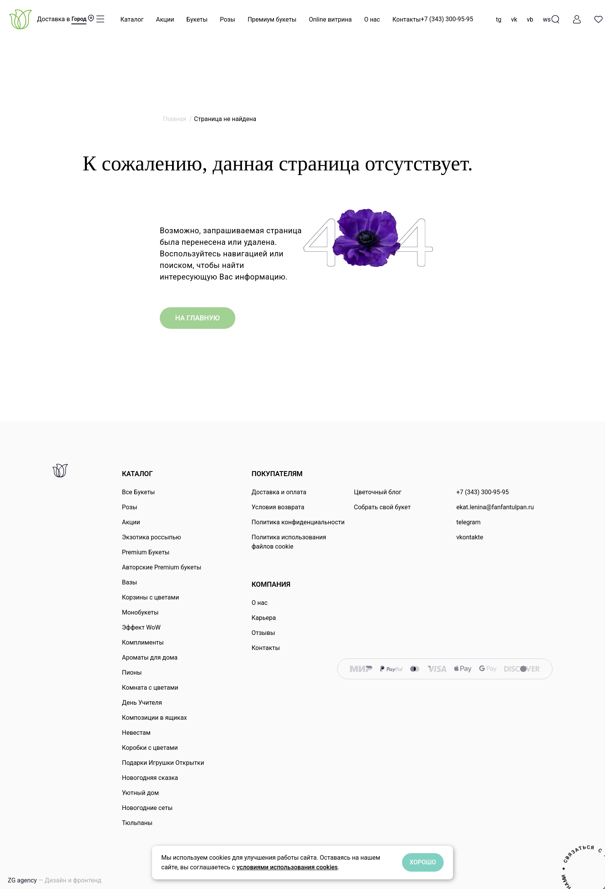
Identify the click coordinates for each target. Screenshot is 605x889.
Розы (227, 19)
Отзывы (263, 632)
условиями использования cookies (287, 867)
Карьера (264, 617)
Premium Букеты (145, 552)
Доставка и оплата (279, 492)
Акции (165, 19)
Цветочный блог (377, 492)
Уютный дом (140, 792)
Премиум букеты (272, 19)
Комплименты (143, 642)
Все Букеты (138, 492)
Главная (174, 119)
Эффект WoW (141, 627)
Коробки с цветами (150, 747)
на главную (197, 318)
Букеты (197, 19)
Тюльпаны (137, 823)
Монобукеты (140, 612)
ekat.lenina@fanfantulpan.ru (495, 507)
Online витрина (330, 19)
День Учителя (142, 702)
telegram (468, 522)
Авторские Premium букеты (161, 567)
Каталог (132, 19)
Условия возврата (278, 507)
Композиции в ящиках (154, 717)
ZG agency (54, 880)
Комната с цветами (150, 687)
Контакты (406, 19)
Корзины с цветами (150, 597)
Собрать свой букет (382, 507)
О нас (372, 19)
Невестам (136, 732)
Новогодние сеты (147, 808)
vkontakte (469, 537)
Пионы (132, 672)
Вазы (129, 582)
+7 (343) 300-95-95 (447, 19)
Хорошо (423, 862)
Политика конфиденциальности (298, 522)
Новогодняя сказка (150, 777)
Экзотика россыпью (151, 537)
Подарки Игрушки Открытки (163, 762)
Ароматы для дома (149, 657)
